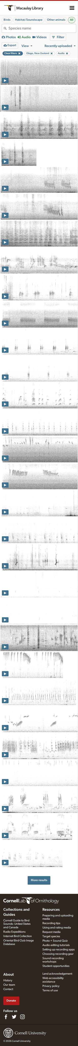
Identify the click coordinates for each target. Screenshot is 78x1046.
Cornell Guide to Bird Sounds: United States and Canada (17, 924)
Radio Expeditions (14, 931)
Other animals (56, 19)
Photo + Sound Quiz (55, 940)
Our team (9, 984)
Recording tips (51, 923)
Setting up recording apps (58, 949)
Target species (51, 936)
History (7, 980)
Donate (11, 1000)
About (8, 974)
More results (39, 880)
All (71, 19)
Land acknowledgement (57, 973)
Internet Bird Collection (17, 936)
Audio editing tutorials (56, 945)
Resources (51, 910)
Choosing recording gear (58, 953)
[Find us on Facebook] (5, 1016)
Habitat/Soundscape (28, 19)
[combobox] (42, 28)
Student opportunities (55, 966)
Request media (51, 932)
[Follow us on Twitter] (14, 1016)
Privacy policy (50, 986)
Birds (7, 19)
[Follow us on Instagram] (22, 1016)
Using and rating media (56, 927)
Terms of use (50, 990)
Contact (8, 989)
